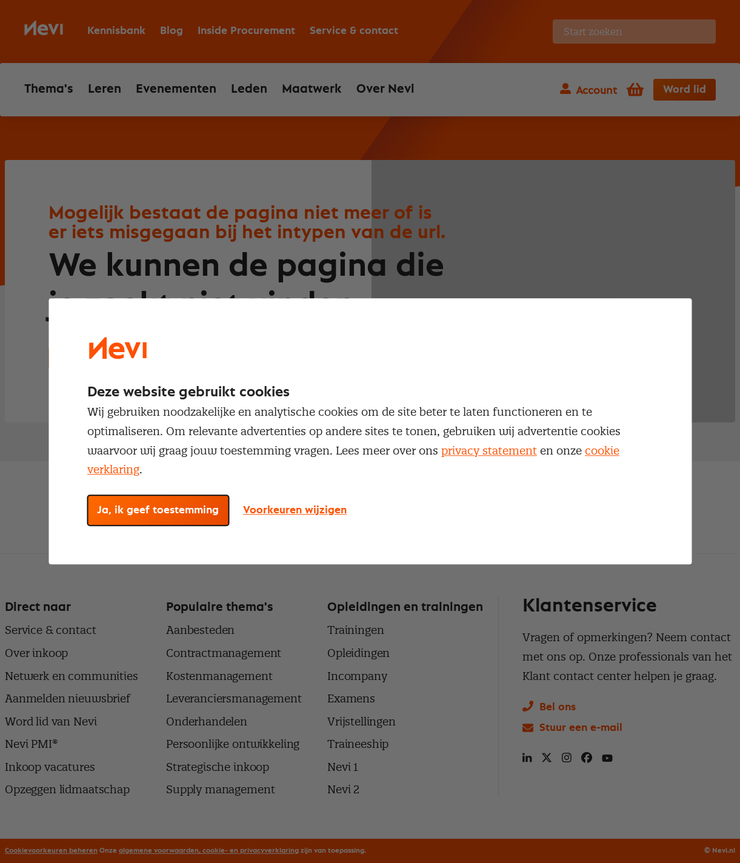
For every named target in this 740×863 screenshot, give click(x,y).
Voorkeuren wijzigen (295, 510)
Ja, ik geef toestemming (158, 510)
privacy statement (489, 451)
